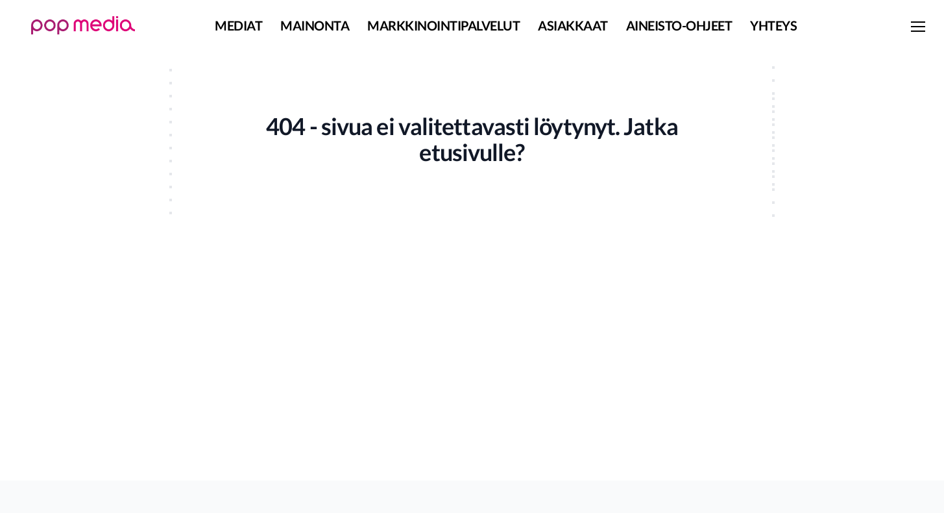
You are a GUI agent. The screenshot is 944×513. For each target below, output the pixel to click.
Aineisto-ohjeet (679, 25)
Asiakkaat (573, 25)
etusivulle (467, 152)
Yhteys (773, 25)
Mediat (238, 25)
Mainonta (314, 25)
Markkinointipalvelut (443, 25)
